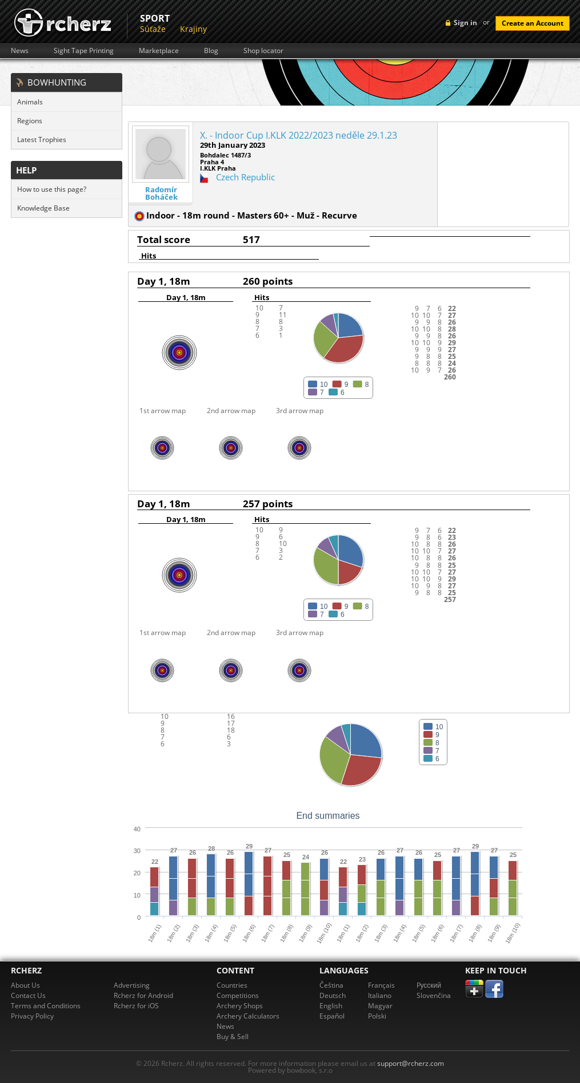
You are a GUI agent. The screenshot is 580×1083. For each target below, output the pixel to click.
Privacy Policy (32, 1016)
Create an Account (532, 23)
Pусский (429, 985)
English (330, 1006)
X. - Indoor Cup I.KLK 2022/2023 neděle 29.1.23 (298, 135)
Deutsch (332, 995)
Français (381, 985)
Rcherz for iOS (136, 1006)
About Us (25, 985)
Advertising (132, 985)
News (20, 50)
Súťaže (153, 28)
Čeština (331, 985)
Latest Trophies (41, 139)
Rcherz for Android (143, 995)
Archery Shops (240, 1006)
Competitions (238, 995)
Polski (377, 1016)
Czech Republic (245, 177)
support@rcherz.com (410, 1063)
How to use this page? (51, 189)
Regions (29, 121)
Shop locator (263, 50)
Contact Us (28, 995)
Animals (30, 102)
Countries (232, 985)
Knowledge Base (43, 208)
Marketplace (159, 50)
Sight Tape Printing (84, 50)
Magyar (380, 1006)
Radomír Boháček (161, 193)
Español (332, 1016)
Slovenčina (434, 995)
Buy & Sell (233, 1036)
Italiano (379, 995)
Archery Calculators (248, 1016)
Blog (211, 50)
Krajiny (193, 28)
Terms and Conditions (46, 1006)
